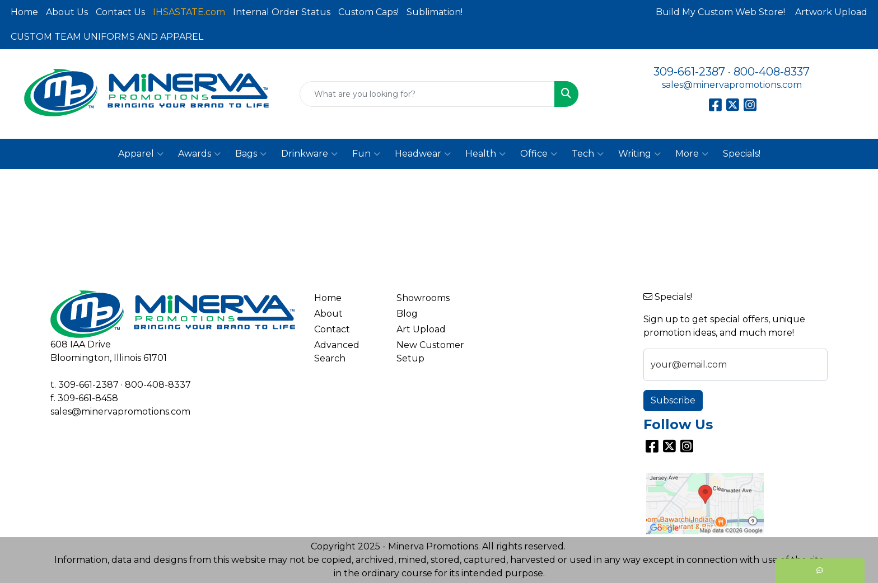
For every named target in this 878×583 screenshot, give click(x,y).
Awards (199, 154)
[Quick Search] (427, 94)
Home (24, 12)
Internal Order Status (281, 12)
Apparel (141, 154)
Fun (366, 154)
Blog (407, 313)
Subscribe (673, 400)
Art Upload (421, 329)
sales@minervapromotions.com (732, 84)
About (328, 313)
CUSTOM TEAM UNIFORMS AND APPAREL (107, 36)
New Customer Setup (430, 352)
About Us (67, 12)
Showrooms (423, 298)
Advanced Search (336, 352)
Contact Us (120, 12)
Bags (251, 154)
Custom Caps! (368, 12)
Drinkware (309, 154)
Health (485, 154)
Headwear (423, 154)
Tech (588, 154)
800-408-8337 (772, 71)
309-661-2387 (689, 71)
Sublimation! (435, 12)
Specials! (741, 153)
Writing (639, 154)
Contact (332, 329)
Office (538, 154)
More (691, 154)
